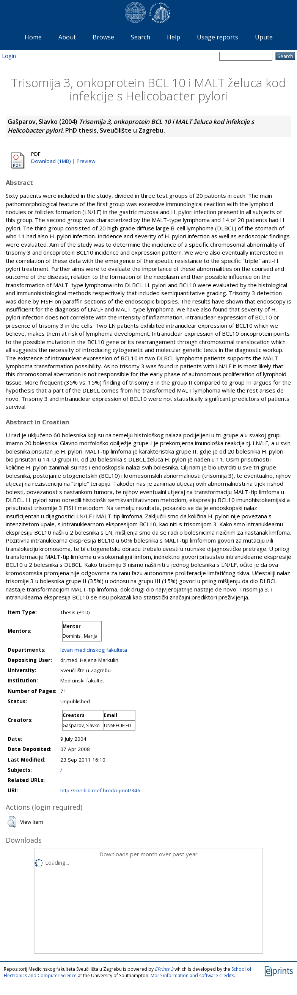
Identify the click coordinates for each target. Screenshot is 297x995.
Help (173, 37)
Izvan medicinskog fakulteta (93, 649)
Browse (103, 37)
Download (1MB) (51, 161)
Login (9, 55)
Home (33, 37)
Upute (264, 37)
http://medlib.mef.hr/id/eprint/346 (100, 790)
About (67, 37)
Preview (86, 161)
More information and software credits (192, 975)
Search (140, 37)
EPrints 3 (164, 969)
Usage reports (217, 37)
